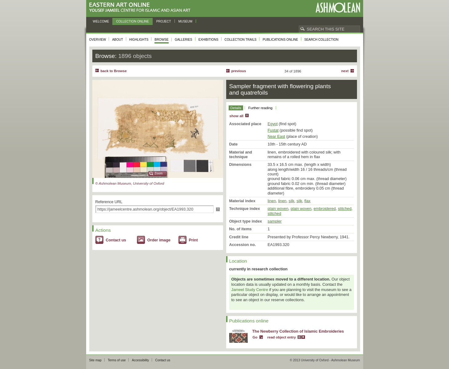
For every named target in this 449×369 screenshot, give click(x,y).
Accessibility (140, 360)
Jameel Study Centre (249, 289)
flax (307, 201)
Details (236, 108)
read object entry (281, 337)
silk (291, 201)
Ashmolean (337, 7)
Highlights (139, 39)
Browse (161, 39)
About (117, 39)
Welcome (101, 21)
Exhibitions (208, 39)
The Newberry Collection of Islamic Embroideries (298, 331)
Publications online (280, 39)
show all (236, 116)
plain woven (278, 208)
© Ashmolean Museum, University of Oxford (129, 183)
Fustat (273, 130)
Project (163, 21)
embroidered (325, 208)
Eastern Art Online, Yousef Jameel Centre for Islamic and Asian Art (141, 7)
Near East (276, 136)
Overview (97, 39)
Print (193, 240)
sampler (275, 221)
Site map (95, 360)
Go (255, 337)
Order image (158, 240)
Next (345, 71)
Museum (185, 21)
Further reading (260, 108)
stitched (344, 208)
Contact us (116, 240)
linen (272, 201)
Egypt (273, 123)
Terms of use (117, 360)
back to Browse (114, 71)
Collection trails (241, 39)
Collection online (132, 21)
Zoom (158, 173)
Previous (238, 71)
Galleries (183, 39)
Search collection (321, 39)
